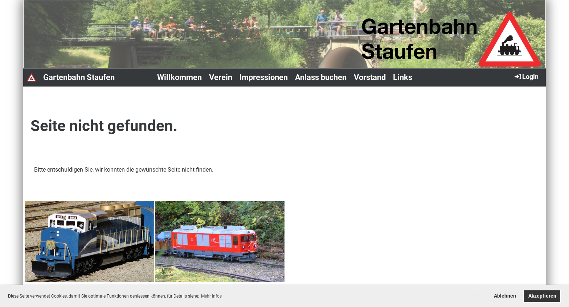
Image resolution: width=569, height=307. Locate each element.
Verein (220, 77)
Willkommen (179, 77)
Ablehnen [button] (505, 296)
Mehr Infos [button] (211, 296)
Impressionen (264, 77)
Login (526, 76)
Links (402, 77)
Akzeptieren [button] (542, 296)
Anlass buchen (321, 77)
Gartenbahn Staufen (79, 77)
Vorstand (370, 77)
